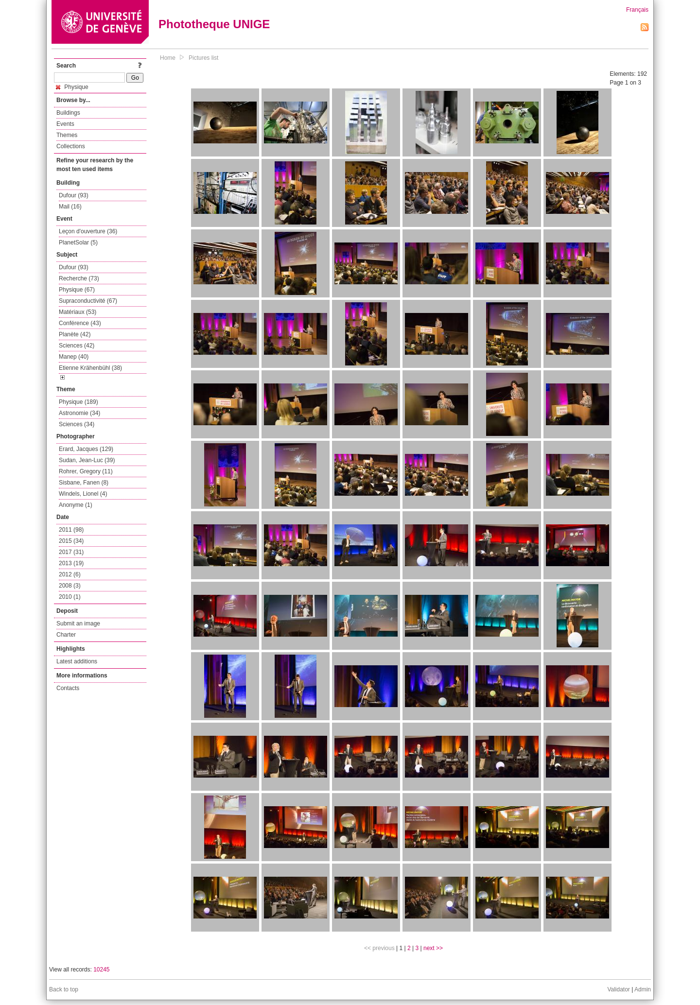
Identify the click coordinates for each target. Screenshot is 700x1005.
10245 (101, 969)
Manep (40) (73, 356)
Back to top (63, 989)
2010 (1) (70, 596)
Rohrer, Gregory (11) (86, 471)
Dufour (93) (73, 195)
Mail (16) (70, 206)
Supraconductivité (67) (88, 300)
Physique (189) (78, 402)
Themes (66, 135)
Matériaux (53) (77, 312)
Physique (72, 87)
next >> (433, 948)
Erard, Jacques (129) (86, 449)
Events (65, 124)
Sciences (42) (76, 345)
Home (167, 57)
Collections (70, 146)
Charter (66, 634)
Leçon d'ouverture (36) (88, 231)
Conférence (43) (80, 323)
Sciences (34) (76, 424)
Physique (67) (77, 289)
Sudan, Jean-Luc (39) (87, 460)
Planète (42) (74, 334)
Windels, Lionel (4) (83, 493)
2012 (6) (70, 574)
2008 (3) (70, 585)
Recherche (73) (79, 278)
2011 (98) (71, 529)
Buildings (68, 112)
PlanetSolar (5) (78, 242)
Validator (618, 989)
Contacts (67, 688)
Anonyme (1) (75, 505)
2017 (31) (71, 552)
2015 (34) (71, 540)
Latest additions (76, 661)
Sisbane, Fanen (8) (83, 482)
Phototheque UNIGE (214, 24)
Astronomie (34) (79, 413)
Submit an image (78, 623)
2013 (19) (71, 563)
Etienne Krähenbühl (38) (90, 367)
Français (637, 9)
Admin (642, 989)
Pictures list (203, 57)
